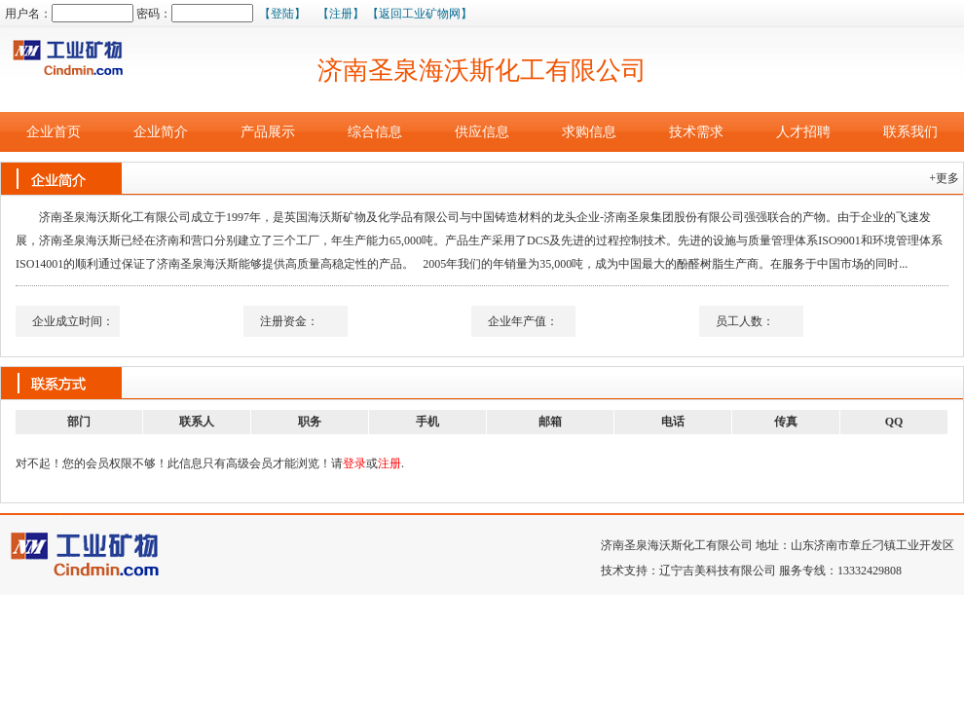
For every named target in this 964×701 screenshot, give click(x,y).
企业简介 (160, 132)
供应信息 (482, 132)
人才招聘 (803, 132)
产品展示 (268, 132)
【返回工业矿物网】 (419, 13)
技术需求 (696, 132)
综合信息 (375, 132)
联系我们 (910, 132)
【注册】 (340, 13)
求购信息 (589, 132)
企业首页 (53, 132)
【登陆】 (282, 13)
